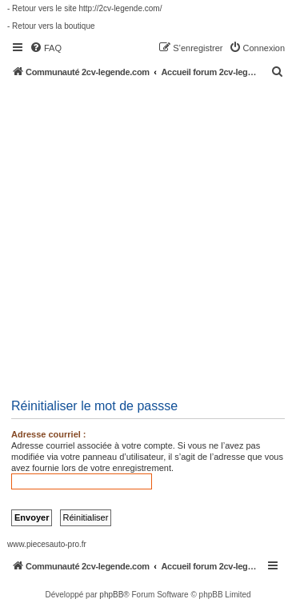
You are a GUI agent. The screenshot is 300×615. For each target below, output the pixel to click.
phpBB (111, 594)
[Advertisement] (150, 235)
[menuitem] (46, 48)
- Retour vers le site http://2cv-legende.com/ (84, 8)
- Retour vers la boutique (51, 26)
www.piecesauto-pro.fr (46, 544)
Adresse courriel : (48, 434)
